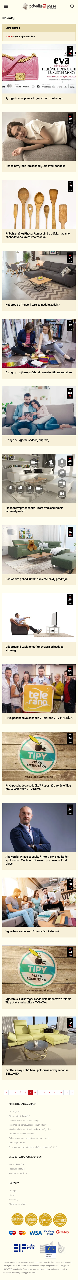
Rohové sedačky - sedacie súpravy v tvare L (29, 1138)
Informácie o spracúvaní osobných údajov (27, 1125)
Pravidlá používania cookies (21, 1134)
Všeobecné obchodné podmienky (23, 1120)
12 (66, 1092)
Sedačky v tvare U (17, 1142)
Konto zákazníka (16, 1164)
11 (61, 1092)
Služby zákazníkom (17, 1204)
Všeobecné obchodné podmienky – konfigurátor (30, 1129)
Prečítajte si (14, 1111)
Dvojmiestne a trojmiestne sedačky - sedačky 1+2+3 (33, 1147)
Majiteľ (12, 1195)
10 (55, 1092)
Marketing (13, 1199)
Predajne (13, 1190)
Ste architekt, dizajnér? (19, 1116)
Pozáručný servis (17, 1169)
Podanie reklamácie (18, 1173)
